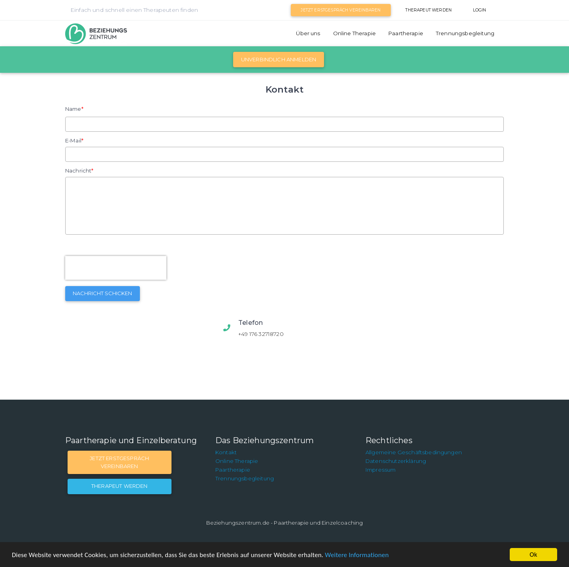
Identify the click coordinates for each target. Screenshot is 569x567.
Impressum (381, 469)
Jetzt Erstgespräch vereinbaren (341, 10)
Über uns (308, 33)
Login (479, 10)
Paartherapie (405, 33)
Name (73, 109)
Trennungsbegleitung (465, 33)
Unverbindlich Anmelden (279, 59)
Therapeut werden (428, 10)
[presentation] (115, 268)
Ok (533, 554)
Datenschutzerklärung (396, 461)
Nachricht (78, 170)
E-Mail (73, 140)
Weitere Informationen (356, 555)
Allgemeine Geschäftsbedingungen (414, 452)
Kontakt (226, 452)
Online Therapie (354, 33)
